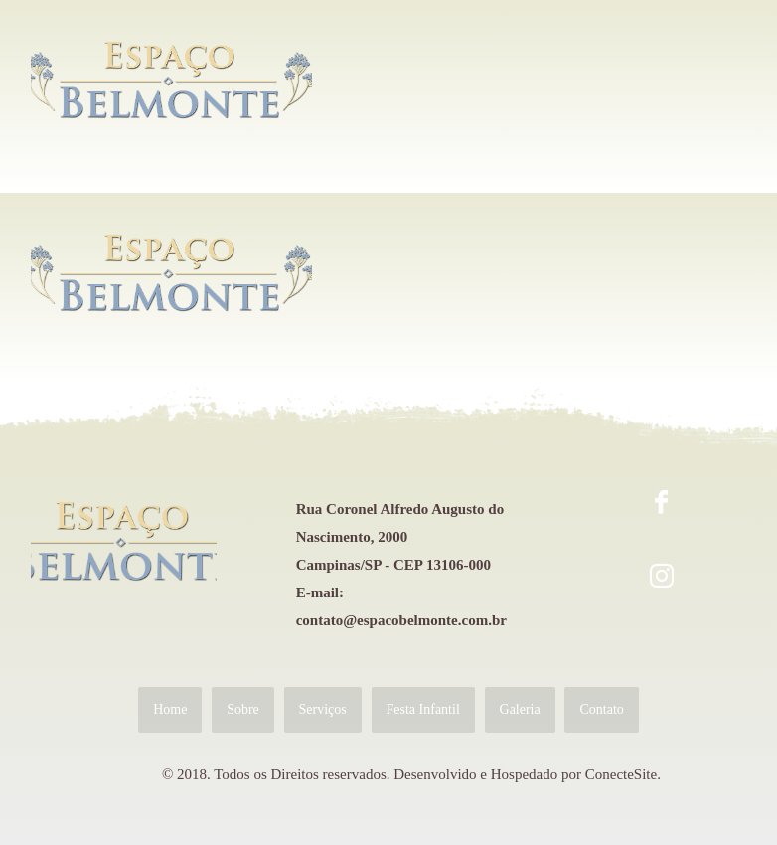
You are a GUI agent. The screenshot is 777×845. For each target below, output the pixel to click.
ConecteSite (621, 774)
